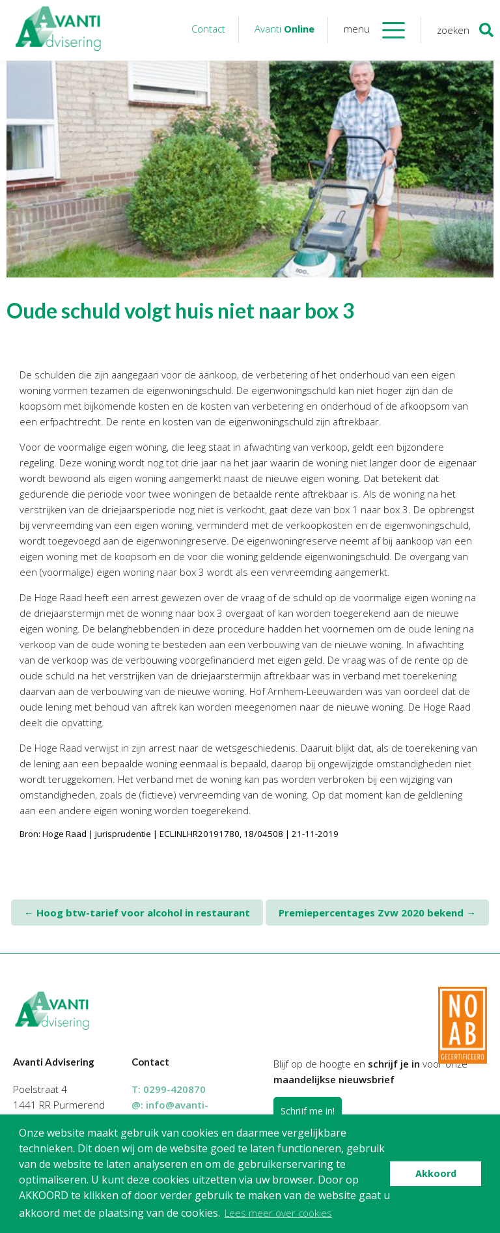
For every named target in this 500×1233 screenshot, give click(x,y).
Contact (208, 28)
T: (169, 1089)
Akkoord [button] (435, 1173)
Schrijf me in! (308, 1111)
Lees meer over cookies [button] (278, 1212)
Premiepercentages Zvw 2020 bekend (377, 912)
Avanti (284, 28)
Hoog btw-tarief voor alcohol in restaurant (137, 912)
